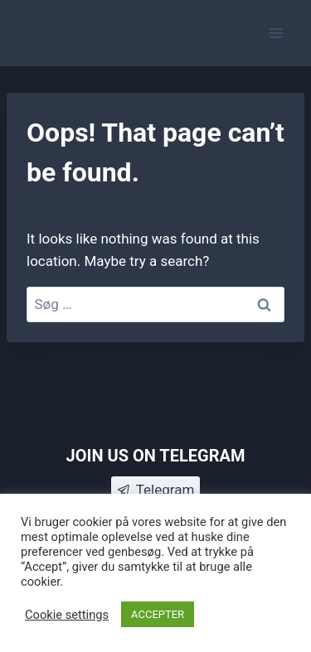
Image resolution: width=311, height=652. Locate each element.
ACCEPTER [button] (157, 614)
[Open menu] (275, 33)
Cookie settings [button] (67, 614)
